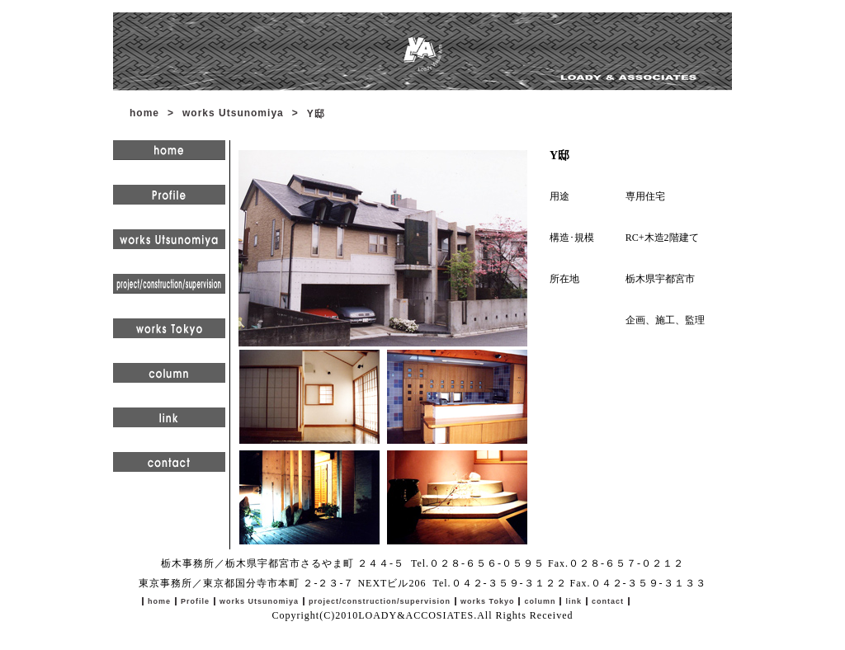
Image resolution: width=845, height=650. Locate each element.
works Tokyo (487, 601)
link (573, 601)
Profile (195, 601)
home (144, 113)
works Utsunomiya (233, 113)
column (539, 601)
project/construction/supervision (380, 601)
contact (608, 601)
